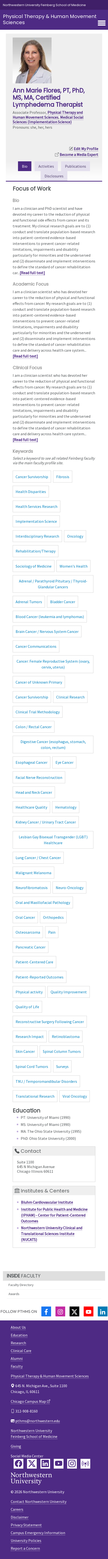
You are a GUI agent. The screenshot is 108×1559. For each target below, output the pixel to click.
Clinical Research (70, 697)
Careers (17, 1509)
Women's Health (74, 566)
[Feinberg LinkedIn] (45, 1464)
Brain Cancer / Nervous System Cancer (47, 631)
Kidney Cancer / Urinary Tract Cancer (46, 822)
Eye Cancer (64, 762)
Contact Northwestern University (38, 1501)
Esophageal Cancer (31, 762)
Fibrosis (62, 476)
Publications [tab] (75, 166)
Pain (51, 932)
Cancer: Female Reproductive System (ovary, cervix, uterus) (53, 664)
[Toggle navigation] (102, 23)
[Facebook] (46, 1312)
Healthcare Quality (31, 807)
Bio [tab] (24, 166)
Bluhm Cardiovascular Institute (47, 1202)
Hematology (65, 807)
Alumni (17, 1358)
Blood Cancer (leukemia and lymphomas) (50, 616)
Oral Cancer (25, 917)
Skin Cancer (25, 1051)
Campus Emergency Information (38, 1532)
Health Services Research (36, 506)
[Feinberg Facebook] (18, 1464)
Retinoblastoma (66, 1036)
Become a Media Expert (79, 154)
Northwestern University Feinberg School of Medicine (44, 5)
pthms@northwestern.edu (37, 1420)
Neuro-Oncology (69, 887)
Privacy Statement (26, 1524)
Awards (14, 1294)
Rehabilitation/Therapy (35, 551)
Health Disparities (31, 491)
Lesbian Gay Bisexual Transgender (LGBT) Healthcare (53, 839)
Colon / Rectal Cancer (34, 726)
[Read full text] (32, 272)
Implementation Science (36, 521)
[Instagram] (60, 1312)
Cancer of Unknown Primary (39, 682)
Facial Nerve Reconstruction (39, 777)
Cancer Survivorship (32, 476)
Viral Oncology (75, 1096)
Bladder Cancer (62, 601)
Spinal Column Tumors (62, 1051)
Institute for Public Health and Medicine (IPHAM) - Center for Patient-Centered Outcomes (54, 1215)
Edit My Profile (86, 148)
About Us (18, 1327)
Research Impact (30, 1036)
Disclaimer (19, 1517)
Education (19, 1335)
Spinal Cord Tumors (32, 1066)
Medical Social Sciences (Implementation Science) (48, 119)
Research (18, 1342)
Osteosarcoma (28, 932)
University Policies (26, 1540)
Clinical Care (21, 1350)
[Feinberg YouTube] (58, 1464)
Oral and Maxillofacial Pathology (43, 902)
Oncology (75, 536)
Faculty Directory (21, 1285)
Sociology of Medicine (34, 566)
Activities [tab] (46, 166)
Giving (16, 1446)
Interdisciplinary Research (37, 536)
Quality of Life (27, 1006)
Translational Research (35, 1096)
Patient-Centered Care (34, 961)
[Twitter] (74, 1312)
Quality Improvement (69, 991)
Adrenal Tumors (29, 601)
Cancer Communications (36, 646)
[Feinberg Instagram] (72, 1464)
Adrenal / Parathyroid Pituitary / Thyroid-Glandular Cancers (53, 584)
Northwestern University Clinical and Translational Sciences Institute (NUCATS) (51, 1233)
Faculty (17, 1366)
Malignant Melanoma (33, 872)
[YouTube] (88, 1312)
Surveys (62, 1066)
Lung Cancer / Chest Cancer (38, 857)
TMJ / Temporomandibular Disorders (46, 1081)
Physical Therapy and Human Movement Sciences (48, 114)
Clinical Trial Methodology (38, 711)
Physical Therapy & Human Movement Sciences (50, 19)
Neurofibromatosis (32, 887)
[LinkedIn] (103, 1312)
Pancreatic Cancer (30, 947)
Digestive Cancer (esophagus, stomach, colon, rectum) (53, 744)
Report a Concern (25, 1548)
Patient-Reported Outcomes (39, 977)
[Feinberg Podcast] (85, 1464)
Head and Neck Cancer (34, 792)
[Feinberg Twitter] (32, 1464)
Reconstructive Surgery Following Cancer (50, 1021)
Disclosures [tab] (54, 176)
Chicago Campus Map (28, 1401)
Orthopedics (53, 917)
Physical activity (29, 991)
